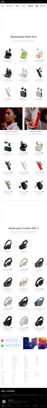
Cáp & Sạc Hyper (14, 365)
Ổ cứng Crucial (2, 375)
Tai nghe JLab (25, 380)
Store (7, 1)
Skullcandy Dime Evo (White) (8, 98)
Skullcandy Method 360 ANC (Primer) (7, 191)
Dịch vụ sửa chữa (37, 375)
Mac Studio (2, 360)
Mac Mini (2, 359)
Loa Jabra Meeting (25, 382)
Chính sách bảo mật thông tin (38, 374)
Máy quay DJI (36, 364)
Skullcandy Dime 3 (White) (23, 79)
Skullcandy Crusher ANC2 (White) (22, 327)
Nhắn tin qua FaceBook (11, 340)
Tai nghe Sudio (25, 377)
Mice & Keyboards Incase (14, 360)
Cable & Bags (18, 1)
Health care (24, 1)
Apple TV (2, 366)
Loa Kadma (13, 380)
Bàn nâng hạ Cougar (26, 366)
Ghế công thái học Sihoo (26, 365)
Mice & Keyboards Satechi (15, 359)
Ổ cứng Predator (2, 377)
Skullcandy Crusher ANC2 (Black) (7, 327)
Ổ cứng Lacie (2, 374)
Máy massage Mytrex (26, 360)
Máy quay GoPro (36, 363)
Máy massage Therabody (26, 361)
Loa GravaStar (13, 378)
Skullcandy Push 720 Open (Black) (22, 191)
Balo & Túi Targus (37, 360)
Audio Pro (13, 382)
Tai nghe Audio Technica (26, 373)
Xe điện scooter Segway (26, 368)
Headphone (40, 1)
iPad (1, 362)
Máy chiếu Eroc (2, 382)
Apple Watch (2, 363)
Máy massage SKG (26, 359)
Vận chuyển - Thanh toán (37, 376)
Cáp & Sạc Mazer (14, 366)
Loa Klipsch (13, 381)
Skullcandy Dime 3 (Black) (8, 79)
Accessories (12, 1)
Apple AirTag (2, 367)
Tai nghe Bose (25, 374)
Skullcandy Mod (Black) (23, 98)
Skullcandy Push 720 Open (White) (38, 191)
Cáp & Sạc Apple (14, 364)
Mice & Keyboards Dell (14, 358)
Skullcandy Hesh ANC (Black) (8, 288)
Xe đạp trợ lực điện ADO (26, 367)
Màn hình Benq (2, 381)
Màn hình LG (2, 380)
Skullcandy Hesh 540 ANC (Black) (38, 288)
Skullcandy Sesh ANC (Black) (8, 152)
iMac (1, 358)
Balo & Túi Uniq (36, 361)
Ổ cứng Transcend (3, 378)
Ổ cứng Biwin (2, 376)
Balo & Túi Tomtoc (37, 359)
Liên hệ (36, 377)
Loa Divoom (13, 377)
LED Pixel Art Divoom (14, 363)
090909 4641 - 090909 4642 (12, 345)
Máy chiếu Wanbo (3, 383)
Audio (36, 1)
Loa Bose (13, 373)
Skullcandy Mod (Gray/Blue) (39, 98)
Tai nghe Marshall (25, 378)
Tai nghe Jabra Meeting (26, 381)
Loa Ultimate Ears (14, 374)
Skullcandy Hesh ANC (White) (23, 288)
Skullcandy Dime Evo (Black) (39, 79)
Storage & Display (30, 1)
